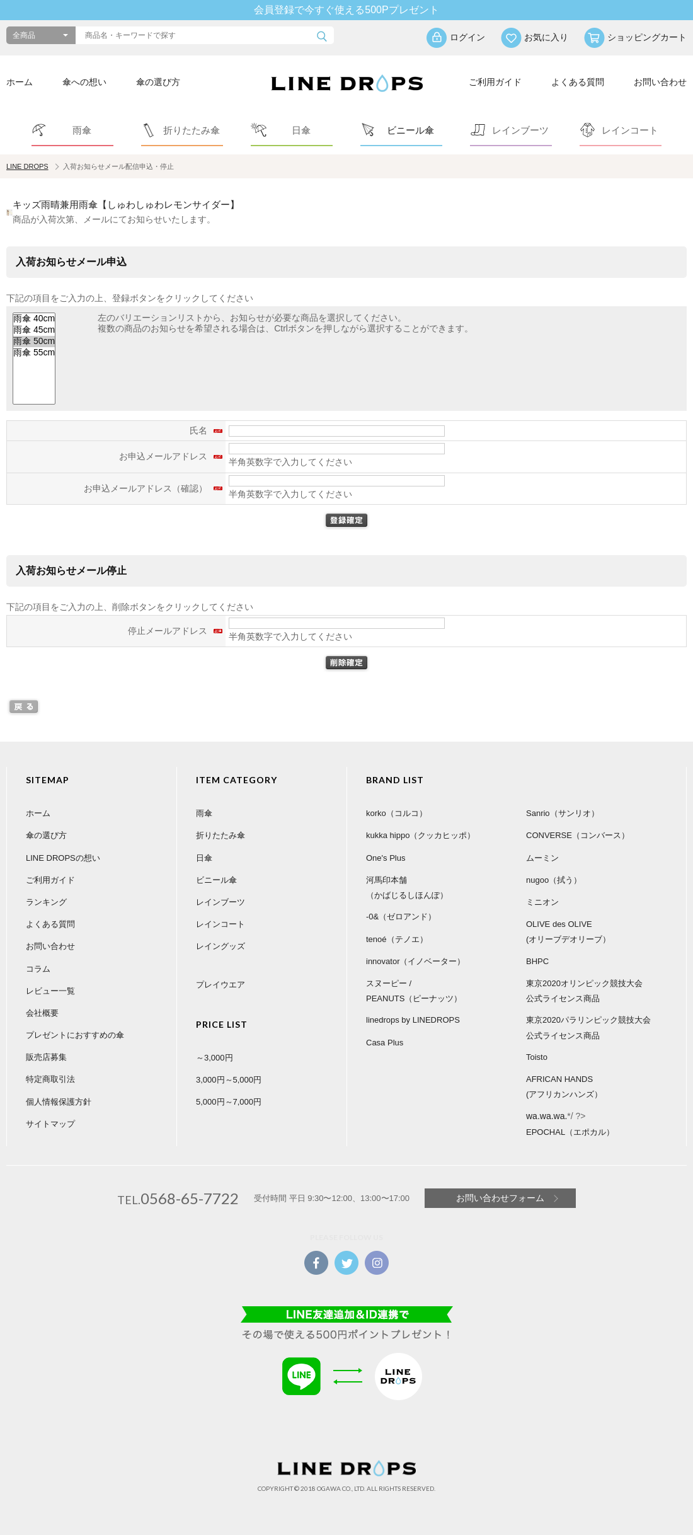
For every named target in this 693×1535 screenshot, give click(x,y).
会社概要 (42, 1013)
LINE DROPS (27, 166)
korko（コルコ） (396, 813)
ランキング (46, 902)
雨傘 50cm (34, 341)
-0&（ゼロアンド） (401, 916)
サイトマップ (50, 1124)
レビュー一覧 (50, 991)
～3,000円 (214, 1057)
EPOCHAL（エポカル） (570, 1132)
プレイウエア (220, 984)
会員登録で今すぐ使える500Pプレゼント (346, 9)
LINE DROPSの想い (63, 858)
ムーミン (542, 858)
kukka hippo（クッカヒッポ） (420, 835)
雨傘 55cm (34, 353)
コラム (38, 969)
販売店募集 (46, 1057)
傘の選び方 (158, 82)
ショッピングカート (647, 37)
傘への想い (84, 82)
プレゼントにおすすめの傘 (75, 1035)
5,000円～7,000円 (228, 1102)
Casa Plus (384, 1042)
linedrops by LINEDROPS (413, 1020)
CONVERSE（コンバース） (577, 835)
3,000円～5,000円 (228, 1079)
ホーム (19, 82)
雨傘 (204, 813)
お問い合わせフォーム (500, 1198)
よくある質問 (577, 82)
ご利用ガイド (495, 82)
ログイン (467, 37)
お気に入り (546, 37)
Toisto (536, 1057)
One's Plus (385, 858)
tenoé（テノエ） (397, 939)
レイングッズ (220, 946)
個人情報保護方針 (58, 1102)
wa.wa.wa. (546, 1116)
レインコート (220, 924)
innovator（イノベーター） (415, 961)
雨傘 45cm (34, 330)
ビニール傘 (216, 880)
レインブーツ (220, 902)
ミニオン (542, 902)
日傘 (204, 858)
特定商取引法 (50, 1079)
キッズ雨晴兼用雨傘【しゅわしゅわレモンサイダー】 (126, 204)
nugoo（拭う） (553, 880)
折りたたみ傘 (220, 835)
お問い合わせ (660, 82)
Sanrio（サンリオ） (562, 813)
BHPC (537, 961)
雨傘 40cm (34, 319)
